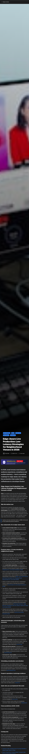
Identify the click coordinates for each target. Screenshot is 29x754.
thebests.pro (24, 702)
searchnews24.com (11, 670)
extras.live (17, 682)
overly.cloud (19, 644)
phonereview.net (8, 652)
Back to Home (5, 1)
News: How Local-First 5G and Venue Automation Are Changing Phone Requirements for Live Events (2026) (15, 578)
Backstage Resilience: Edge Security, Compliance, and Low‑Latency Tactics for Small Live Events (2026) (15, 605)
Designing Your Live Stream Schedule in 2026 (12, 569)
